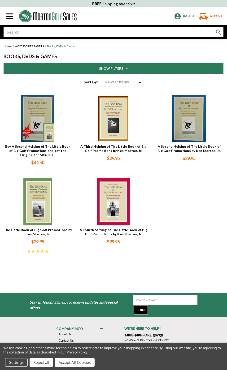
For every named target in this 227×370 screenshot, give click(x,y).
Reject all (41, 362)
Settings (16, 362)
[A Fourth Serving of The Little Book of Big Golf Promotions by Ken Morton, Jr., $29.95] (113, 201)
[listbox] (122, 82)
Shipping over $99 (113, 3)
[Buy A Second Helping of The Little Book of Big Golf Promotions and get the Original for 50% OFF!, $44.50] (38, 118)
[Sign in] (183, 16)
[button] (113, 68)
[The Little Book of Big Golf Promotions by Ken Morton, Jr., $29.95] (38, 201)
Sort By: (91, 82)
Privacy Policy (77, 352)
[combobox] (113, 32)
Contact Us (66, 341)
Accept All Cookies (75, 362)
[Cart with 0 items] (209, 16)
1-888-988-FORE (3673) (143, 335)
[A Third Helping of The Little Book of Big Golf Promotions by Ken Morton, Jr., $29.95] (113, 118)
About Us (65, 334)
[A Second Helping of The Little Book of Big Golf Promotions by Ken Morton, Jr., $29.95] (189, 118)
